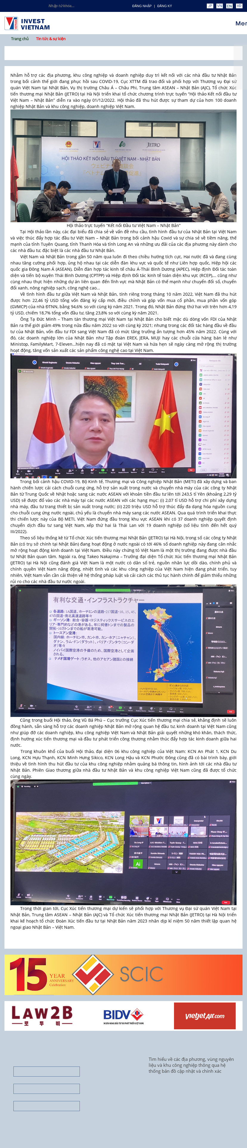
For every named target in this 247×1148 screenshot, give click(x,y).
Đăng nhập (142, 5)
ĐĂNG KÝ (164, 5)
